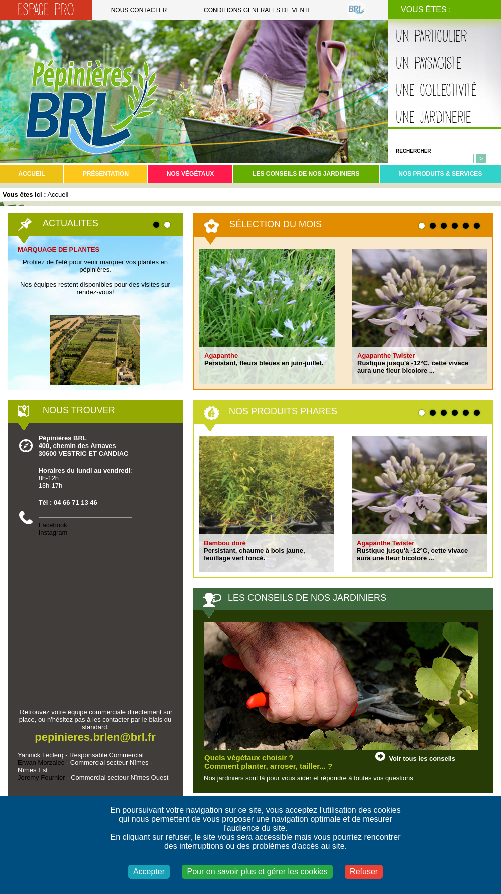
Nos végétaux (190, 173)
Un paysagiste (429, 63)
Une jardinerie (433, 117)
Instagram (53, 532)
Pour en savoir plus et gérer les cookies (257, 871)
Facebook (53, 525)
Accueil (31, 173)
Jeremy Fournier (41, 777)
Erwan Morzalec (41, 762)
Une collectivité (436, 90)
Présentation (106, 173)
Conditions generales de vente (258, 10)
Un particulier (431, 36)
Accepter (149, 871)
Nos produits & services (440, 173)
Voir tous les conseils (422, 758)
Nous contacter (139, 10)
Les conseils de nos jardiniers (306, 173)
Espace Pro (46, 10)
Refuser (364, 871)
